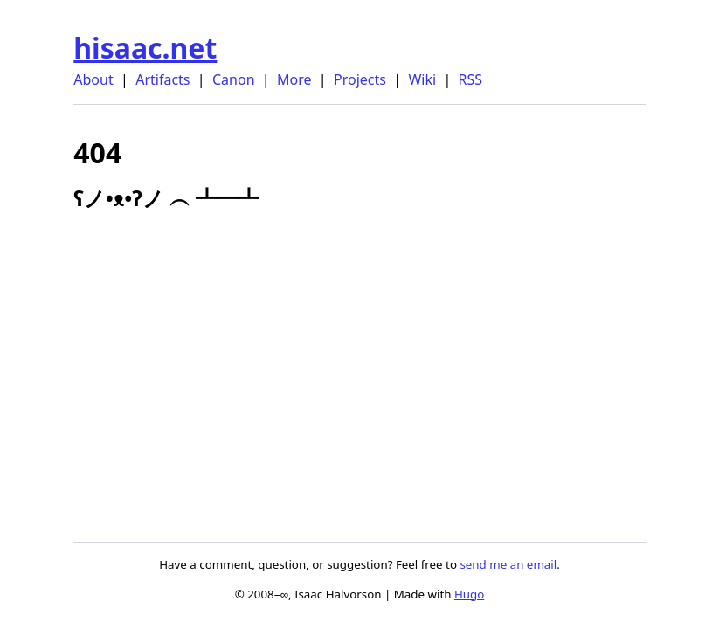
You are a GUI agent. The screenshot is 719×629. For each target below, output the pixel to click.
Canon (233, 79)
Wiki (422, 79)
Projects (360, 79)
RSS (471, 79)
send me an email (508, 564)
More (294, 79)
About (93, 79)
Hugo (469, 594)
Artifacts (162, 79)
